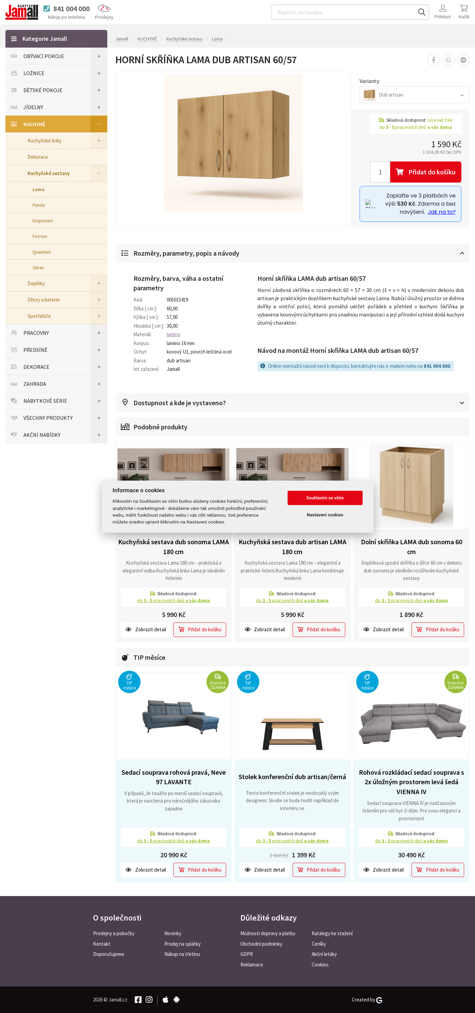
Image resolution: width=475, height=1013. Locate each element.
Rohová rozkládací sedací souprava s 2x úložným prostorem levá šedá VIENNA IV (411, 781)
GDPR (246, 954)
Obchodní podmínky (261, 943)
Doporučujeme (108, 954)
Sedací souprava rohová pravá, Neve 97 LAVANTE (174, 776)
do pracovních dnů (173, 600)
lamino (173, 334)
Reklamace (251, 964)
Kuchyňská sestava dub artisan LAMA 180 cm (292, 546)
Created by (367, 999)
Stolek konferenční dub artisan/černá (292, 776)
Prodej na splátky (182, 943)
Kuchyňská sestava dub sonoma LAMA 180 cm (173, 546)
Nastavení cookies (325, 514)
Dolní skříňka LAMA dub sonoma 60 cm (411, 546)
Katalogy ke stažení (332, 933)
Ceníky (319, 943)
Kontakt (101, 943)
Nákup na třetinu (182, 954)
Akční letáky (324, 954)
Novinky (172, 933)
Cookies (320, 964)
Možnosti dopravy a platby (267, 933)
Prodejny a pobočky (113, 933)
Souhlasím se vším (325, 497)
